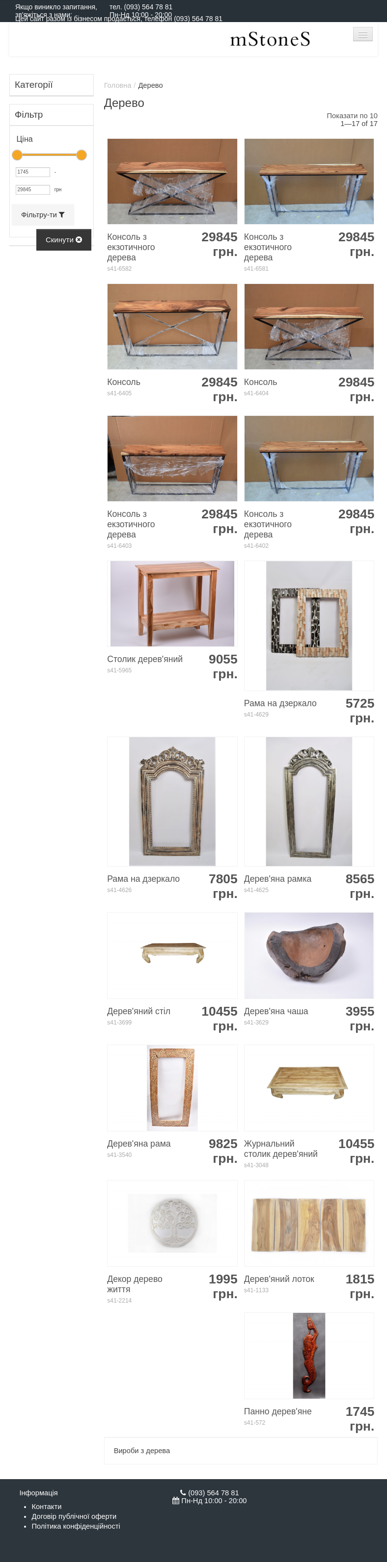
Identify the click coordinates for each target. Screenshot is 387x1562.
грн (58, 189)
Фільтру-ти (43, 214)
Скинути (64, 239)
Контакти (46, 1507)
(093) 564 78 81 (148, 7)
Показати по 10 (352, 116)
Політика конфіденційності (75, 1526)
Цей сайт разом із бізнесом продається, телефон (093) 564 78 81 (118, 19)
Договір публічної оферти (73, 1516)
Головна (118, 85)
